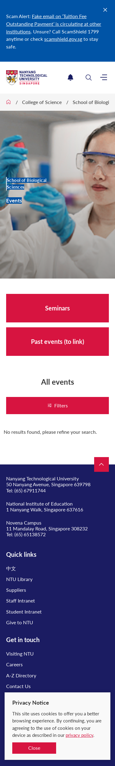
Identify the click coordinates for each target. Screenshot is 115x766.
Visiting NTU (20, 653)
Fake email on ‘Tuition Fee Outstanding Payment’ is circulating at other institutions (53, 23)
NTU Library (19, 579)
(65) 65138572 (30, 534)
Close (34, 748)
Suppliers (16, 590)
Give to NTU (19, 622)
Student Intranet (24, 611)
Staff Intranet (20, 600)
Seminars (57, 308)
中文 (11, 568)
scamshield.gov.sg (63, 39)
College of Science (42, 102)
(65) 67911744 (30, 490)
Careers (14, 664)
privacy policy (79, 735)
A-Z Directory (21, 675)
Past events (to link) (57, 341)
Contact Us (18, 686)
